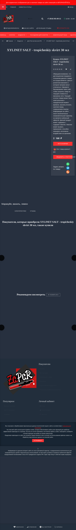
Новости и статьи (25, 7)
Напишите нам (63, 28)
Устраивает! (38, 441)
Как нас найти (28, 28)
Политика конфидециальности (50, 391)
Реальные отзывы (44, 28)
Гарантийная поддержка (48, 387)
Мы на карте (44, 374)
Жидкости (22, 35)
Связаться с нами (46, 379)
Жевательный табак (60, 35)
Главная (13, 7)
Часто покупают (9, 412)
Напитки (12, 35)
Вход (71, 7)
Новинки (7, 416)
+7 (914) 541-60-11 (53, 19)
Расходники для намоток (40, 35)
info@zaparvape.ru (11, 28)
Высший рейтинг (9, 407)
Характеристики (20, 211)
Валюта (43, 416)
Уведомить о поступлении (64, 157)
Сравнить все (53, 295)
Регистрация (45, 412)
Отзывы (42, 370)
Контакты (43, 383)
